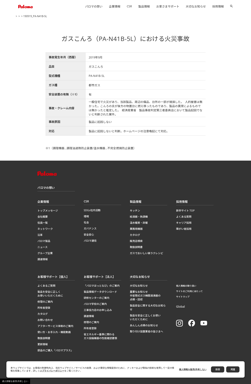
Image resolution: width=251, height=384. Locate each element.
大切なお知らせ (196, 6)
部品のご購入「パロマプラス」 (55, 350)
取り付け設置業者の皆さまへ (146, 331)
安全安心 (89, 234)
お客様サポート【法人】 (99, 277)
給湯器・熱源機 (139, 216)
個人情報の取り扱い (186, 285)
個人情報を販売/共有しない (15, 381)
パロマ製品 (43, 241)
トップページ (21, 16)
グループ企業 (45, 253)
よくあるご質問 (46, 285)
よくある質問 (183, 216)
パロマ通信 (90, 240)
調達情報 (42, 259)
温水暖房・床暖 (139, 223)
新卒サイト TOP (185, 210)
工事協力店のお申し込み (98, 310)
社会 (86, 222)
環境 (86, 216)
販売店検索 (136, 241)
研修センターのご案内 (96, 298)
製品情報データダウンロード (100, 292)
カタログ (135, 235)
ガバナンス (90, 228)
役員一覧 (42, 223)
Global (180, 306)
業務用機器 (136, 229)
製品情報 (144, 6)
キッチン (135, 210)
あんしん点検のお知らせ (144, 325)
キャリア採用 (183, 223)
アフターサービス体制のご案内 (55, 326)
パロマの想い (93, 6)
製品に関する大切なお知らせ (46, 16)
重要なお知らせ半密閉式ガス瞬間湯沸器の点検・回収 (145, 295)
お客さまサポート (167, 6)
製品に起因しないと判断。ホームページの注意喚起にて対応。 (129, 131)
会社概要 (42, 216)
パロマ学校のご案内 (95, 304)
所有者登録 (43, 308)
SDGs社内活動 (92, 210)
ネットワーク (45, 229)
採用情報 (218, 6)
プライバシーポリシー (53, 370)
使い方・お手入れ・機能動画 (54, 332)
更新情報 (42, 344)
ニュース (42, 247)
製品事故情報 (71, 16)
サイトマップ (183, 296)
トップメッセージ (47, 210)
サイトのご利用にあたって (189, 291)
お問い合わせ (45, 320)
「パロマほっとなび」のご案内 (102, 285)
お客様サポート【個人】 (53, 277)
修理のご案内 (45, 301)
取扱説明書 (136, 247)
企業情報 (114, 6)
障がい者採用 (183, 229)
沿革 (40, 235)
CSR (129, 6)
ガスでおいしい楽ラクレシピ (146, 253)
